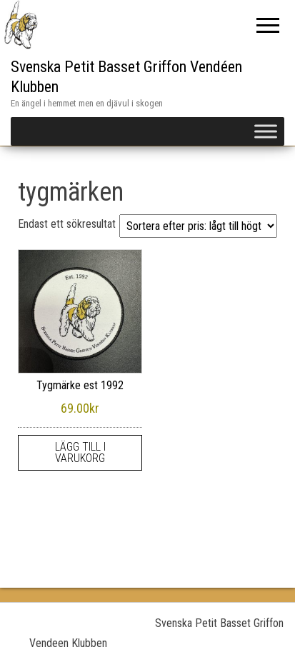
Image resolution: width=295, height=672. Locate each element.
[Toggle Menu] (265, 131)
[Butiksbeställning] (198, 226)
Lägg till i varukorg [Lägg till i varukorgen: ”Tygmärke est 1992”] (80, 452)
